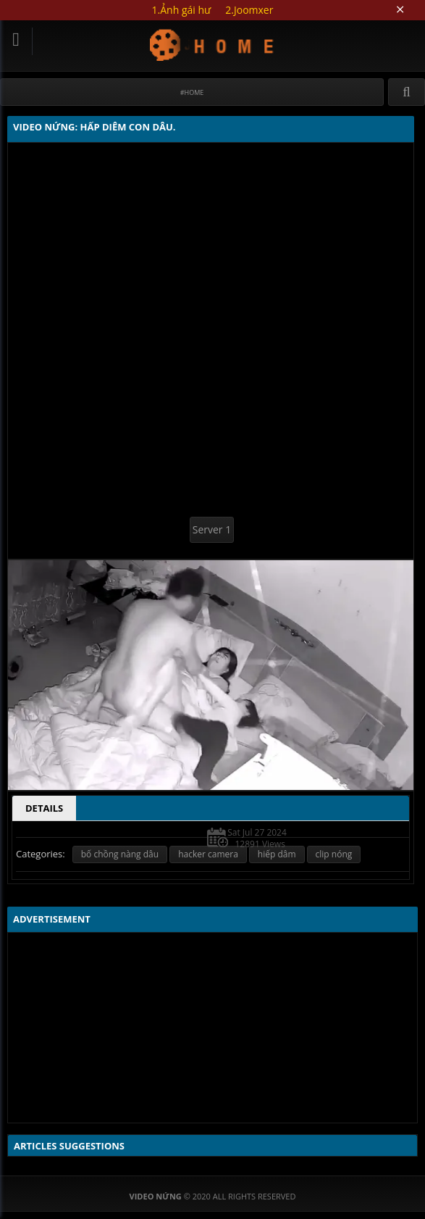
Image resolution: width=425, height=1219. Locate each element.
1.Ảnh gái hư (181, 10)
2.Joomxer (249, 10)
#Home (192, 92)
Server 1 (212, 529)
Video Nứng (212, 44)
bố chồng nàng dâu (120, 854)
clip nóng (334, 854)
